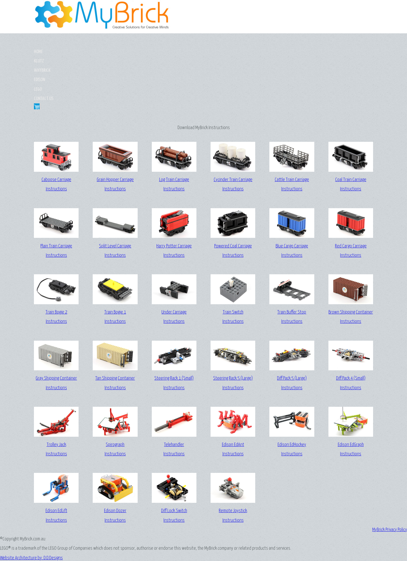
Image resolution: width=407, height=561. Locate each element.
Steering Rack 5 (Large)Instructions (233, 328)
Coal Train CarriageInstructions (350, 130)
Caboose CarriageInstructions (56, 130)
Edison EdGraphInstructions (350, 394)
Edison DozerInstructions (115, 461)
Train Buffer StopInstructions (291, 262)
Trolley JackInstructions (56, 394)
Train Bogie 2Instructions (56, 262)
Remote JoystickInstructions (233, 461)
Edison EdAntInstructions (233, 394)
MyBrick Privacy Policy (389, 492)
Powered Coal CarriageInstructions (233, 196)
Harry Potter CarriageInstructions (174, 196)
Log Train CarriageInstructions (174, 130)
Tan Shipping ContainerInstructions (115, 328)
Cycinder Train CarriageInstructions (233, 130)
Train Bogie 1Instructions (115, 262)
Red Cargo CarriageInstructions (350, 196)
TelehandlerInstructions (174, 394)
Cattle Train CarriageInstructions (291, 130)
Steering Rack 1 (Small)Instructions (174, 328)
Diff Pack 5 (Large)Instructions (291, 328)
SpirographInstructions (115, 394)
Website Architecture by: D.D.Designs (203, 533)
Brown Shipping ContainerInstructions (350, 262)
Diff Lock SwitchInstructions (174, 461)
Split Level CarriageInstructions (115, 196)
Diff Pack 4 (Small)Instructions (350, 328)
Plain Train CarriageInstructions (56, 196)
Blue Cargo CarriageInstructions (291, 196)
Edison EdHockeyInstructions (291, 394)
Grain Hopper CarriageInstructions (115, 130)
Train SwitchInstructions (233, 262)
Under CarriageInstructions (174, 262)
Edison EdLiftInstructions (56, 461)
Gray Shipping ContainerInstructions (56, 328)
